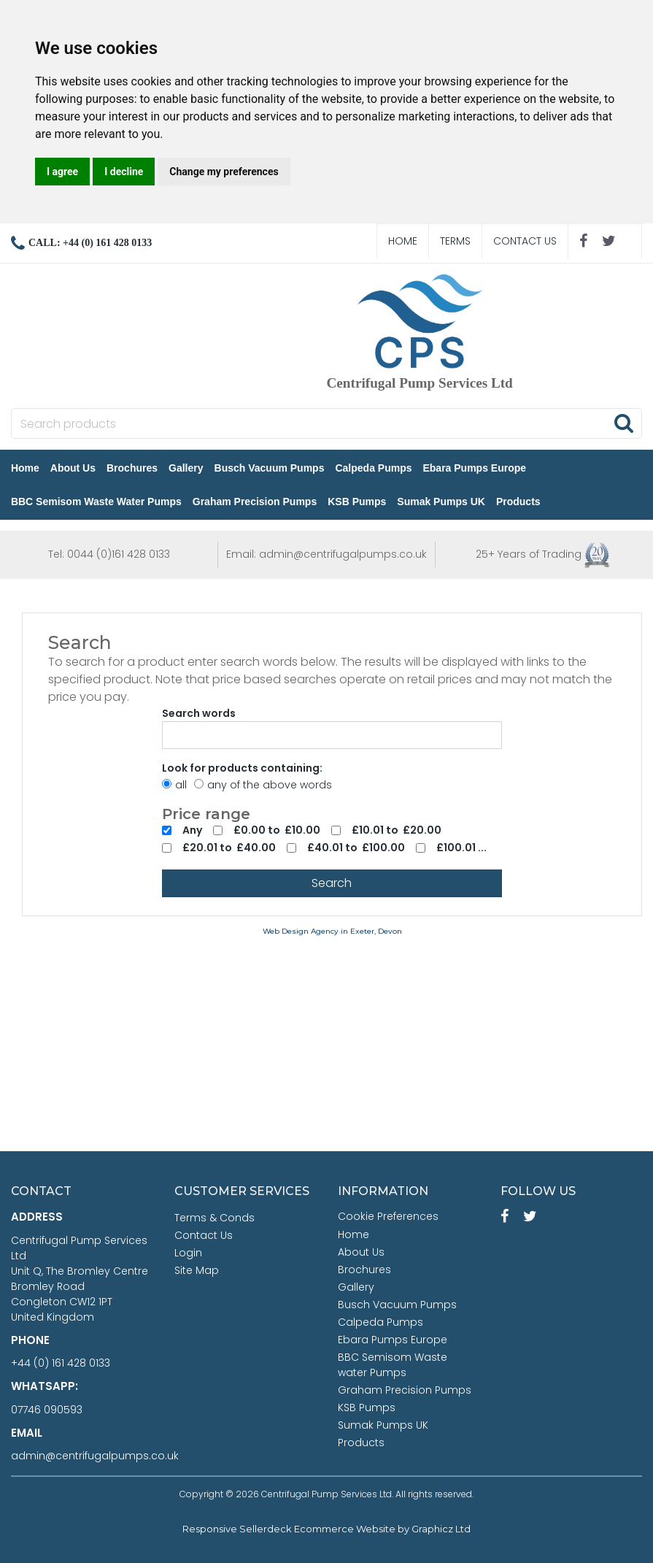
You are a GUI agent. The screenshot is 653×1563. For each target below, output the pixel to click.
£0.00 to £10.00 (276, 830)
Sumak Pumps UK (442, 501)
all (174, 784)
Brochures (132, 468)
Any (192, 830)
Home (402, 241)
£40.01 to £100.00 (356, 847)
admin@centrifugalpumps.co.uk (95, 1455)
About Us (73, 468)
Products (519, 501)
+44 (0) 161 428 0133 (60, 1363)
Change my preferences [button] (223, 171)
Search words (199, 713)
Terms (455, 241)
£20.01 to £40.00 (229, 847)
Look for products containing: (242, 768)
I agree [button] (62, 171)
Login (188, 1252)
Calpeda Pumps (374, 468)
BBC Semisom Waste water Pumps (97, 501)
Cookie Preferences (388, 1216)
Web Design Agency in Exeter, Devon (332, 931)
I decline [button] (123, 171)
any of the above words (263, 784)
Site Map (196, 1270)
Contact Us (525, 241)
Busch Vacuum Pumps (270, 468)
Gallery (186, 468)
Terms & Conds (214, 1217)
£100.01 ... (461, 847)
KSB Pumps (357, 501)
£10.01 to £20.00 (396, 830)
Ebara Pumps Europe (476, 468)
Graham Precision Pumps (255, 501)
